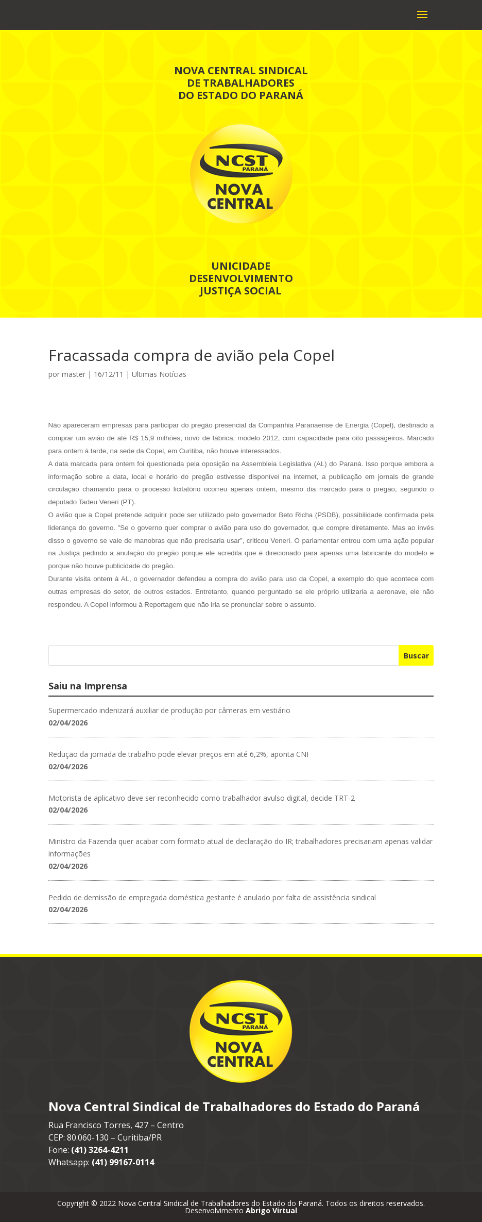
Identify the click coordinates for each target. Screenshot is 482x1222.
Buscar (416, 655)
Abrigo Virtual (271, 1210)
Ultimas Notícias (159, 374)
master (73, 374)
